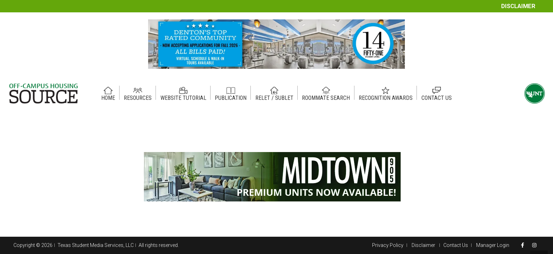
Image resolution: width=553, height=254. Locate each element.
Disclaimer (518, 6)
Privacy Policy (387, 245)
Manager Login (492, 245)
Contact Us (455, 245)
